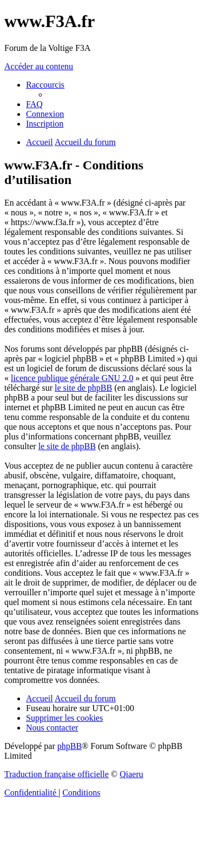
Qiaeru (131, 774)
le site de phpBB (83, 387)
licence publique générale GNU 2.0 (72, 378)
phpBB (69, 746)
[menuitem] (34, 104)
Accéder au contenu (38, 66)
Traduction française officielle (56, 774)
